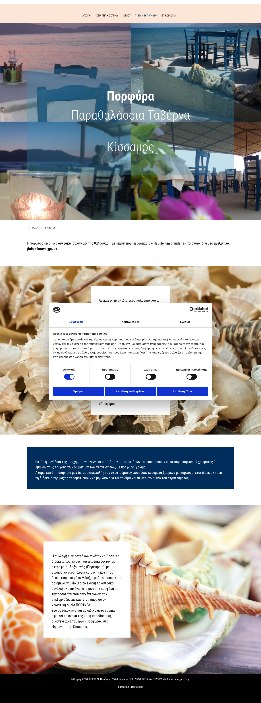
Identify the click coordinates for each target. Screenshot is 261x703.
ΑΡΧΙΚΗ (86, 15)
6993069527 (160, 679)
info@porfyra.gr (182, 679)
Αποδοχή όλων (182, 391)
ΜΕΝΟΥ (127, 15)
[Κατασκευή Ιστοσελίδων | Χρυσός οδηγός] (6, 697)
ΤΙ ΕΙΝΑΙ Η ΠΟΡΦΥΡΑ (146, 15)
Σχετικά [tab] (185, 321)
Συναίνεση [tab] (76, 321)
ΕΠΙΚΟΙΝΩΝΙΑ (168, 15)
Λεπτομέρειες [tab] (130, 321)
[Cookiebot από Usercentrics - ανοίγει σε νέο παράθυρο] (192, 310)
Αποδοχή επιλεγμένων (130, 391)
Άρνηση (78, 391)
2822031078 (141, 679)
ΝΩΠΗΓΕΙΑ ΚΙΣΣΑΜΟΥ (106, 15)
